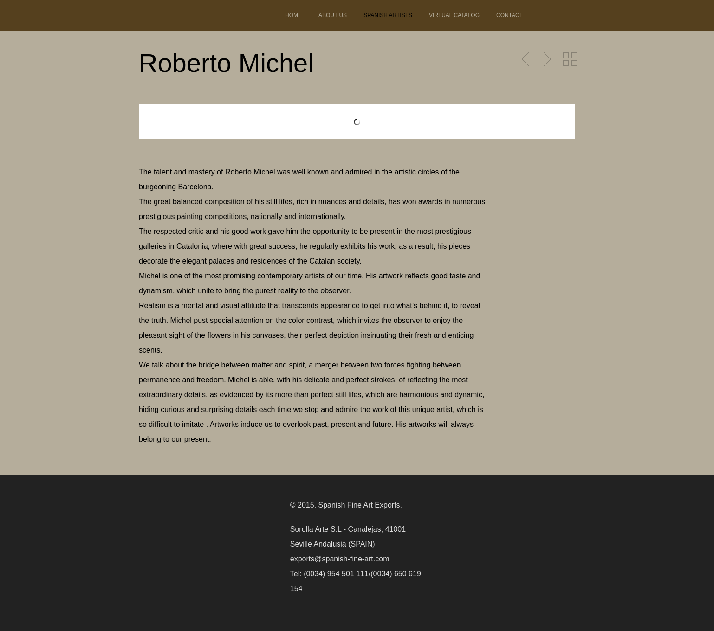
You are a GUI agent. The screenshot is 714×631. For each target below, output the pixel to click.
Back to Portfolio (570, 59)
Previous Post (526, 59)
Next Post (546, 59)
